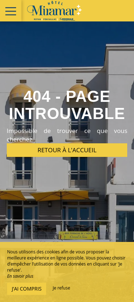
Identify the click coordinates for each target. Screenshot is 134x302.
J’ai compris (26, 288)
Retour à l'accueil (67, 150)
